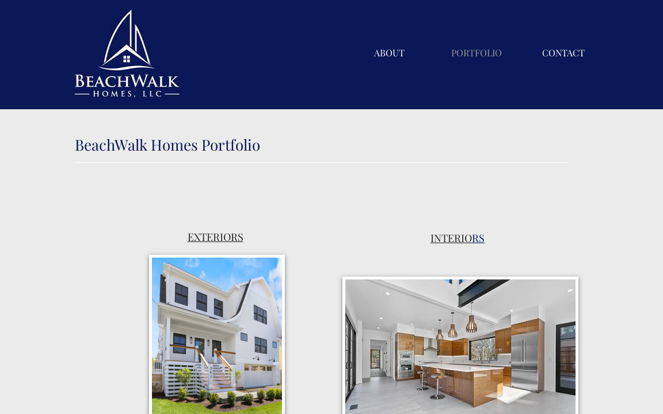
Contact (563, 53)
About (389, 53)
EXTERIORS (215, 237)
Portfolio (476, 53)
